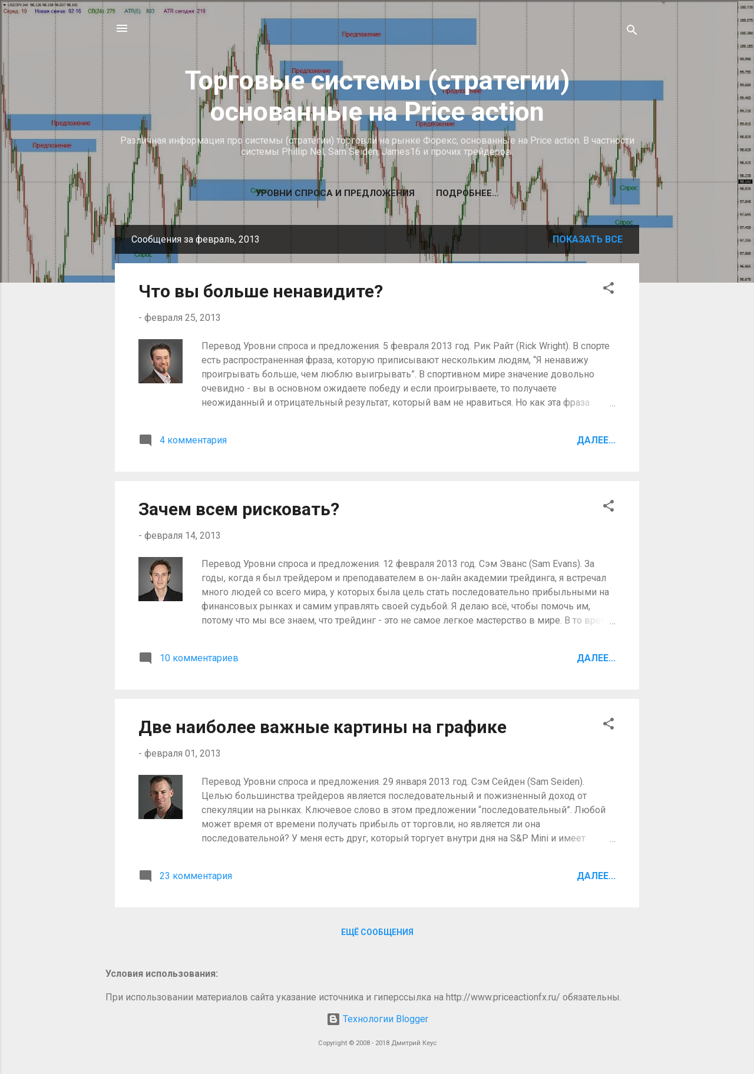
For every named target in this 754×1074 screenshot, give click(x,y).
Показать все (588, 239)
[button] (608, 290)
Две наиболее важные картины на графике (322, 727)
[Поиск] (632, 32)
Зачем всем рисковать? (238, 509)
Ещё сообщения (377, 932)
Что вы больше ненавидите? (260, 291)
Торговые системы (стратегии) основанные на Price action (377, 96)
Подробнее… (467, 193)
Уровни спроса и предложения (335, 193)
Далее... (596, 440)
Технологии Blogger (377, 1019)
